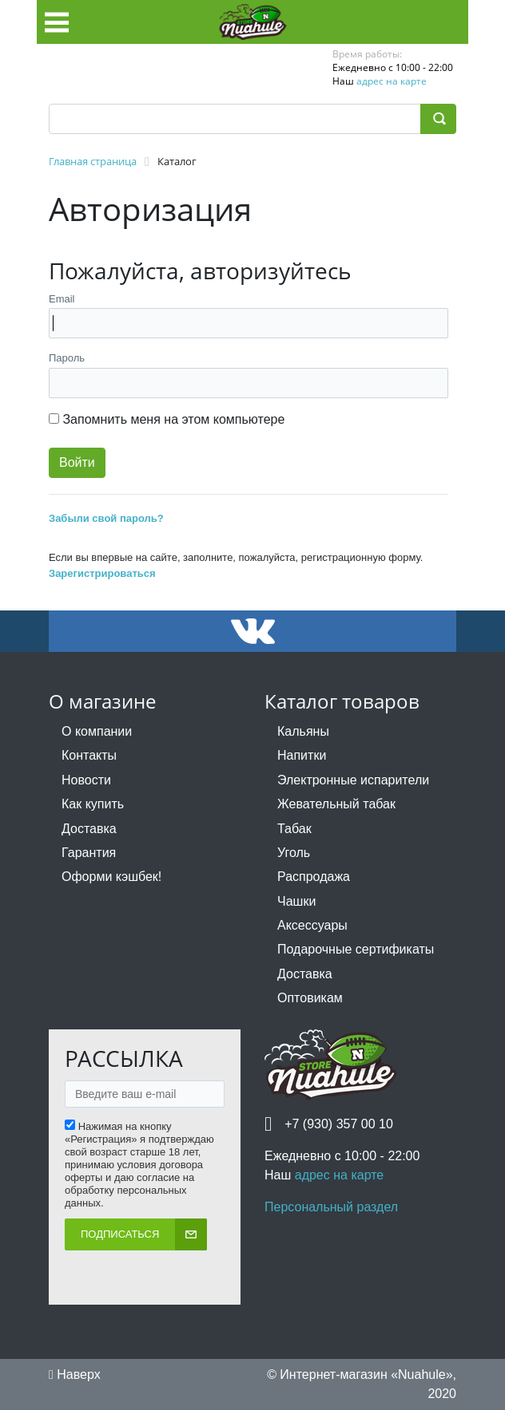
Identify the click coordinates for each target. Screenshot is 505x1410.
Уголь (293, 852)
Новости (86, 780)
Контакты (89, 755)
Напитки (301, 755)
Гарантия (89, 852)
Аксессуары (312, 925)
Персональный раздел (331, 1207)
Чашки (296, 901)
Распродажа (313, 876)
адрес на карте (391, 81)
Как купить (93, 804)
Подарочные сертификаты (355, 949)
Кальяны (303, 731)
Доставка (89, 828)
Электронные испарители (353, 780)
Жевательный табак (336, 804)
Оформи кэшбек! (111, 876)
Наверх (75, 1374)
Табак (294, 828)
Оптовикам (310, 998)
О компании (97, 731)
